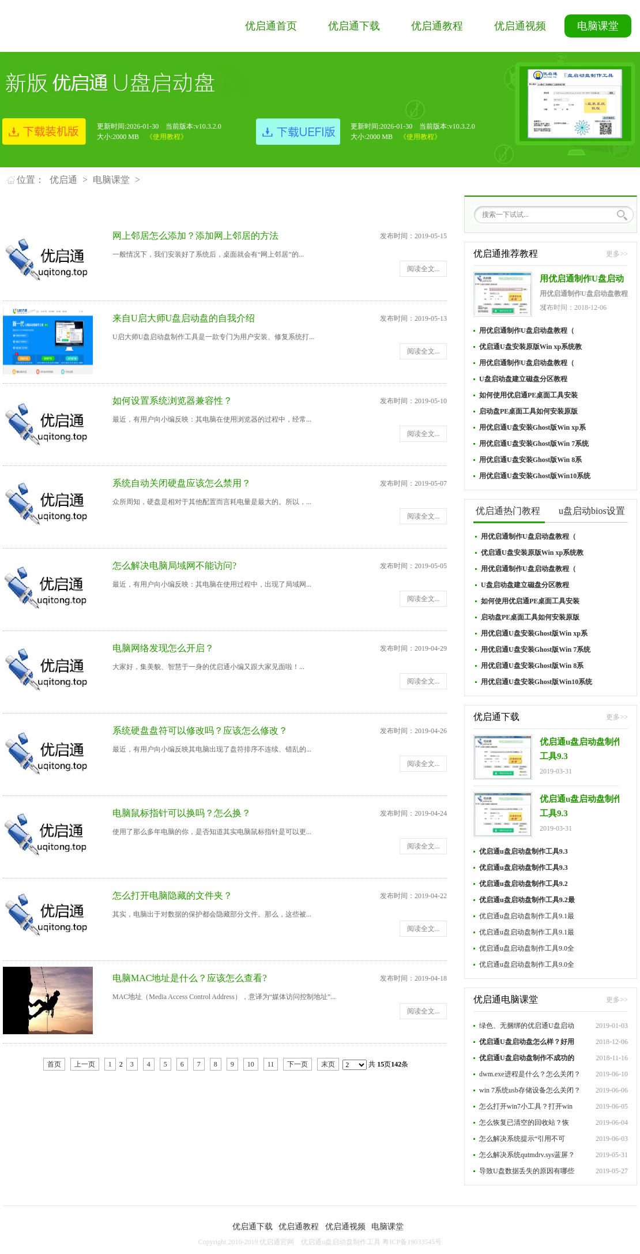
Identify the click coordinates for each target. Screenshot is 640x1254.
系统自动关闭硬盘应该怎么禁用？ (181, 483)
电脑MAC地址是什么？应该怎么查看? (189, 978)
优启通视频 (520, 26)
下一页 (297, 1064)
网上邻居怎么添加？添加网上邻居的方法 (195, 236)
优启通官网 (276, 1242)
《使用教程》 (166, 137)
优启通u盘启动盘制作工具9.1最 (526, 916)
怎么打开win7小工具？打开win (526, 1106)
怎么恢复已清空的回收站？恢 (524, 1122)
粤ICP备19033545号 (412, 1242)
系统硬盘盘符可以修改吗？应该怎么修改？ (200, 730)
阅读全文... (423, 269)
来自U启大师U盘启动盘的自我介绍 (183, 318)
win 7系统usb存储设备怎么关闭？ (530, 1090)
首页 (54, 1064)
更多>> (617, 254)
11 (271, 1064)
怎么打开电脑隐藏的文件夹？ (172, 895)
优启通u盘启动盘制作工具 (341, 1242)
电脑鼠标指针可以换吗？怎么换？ (181, 813)
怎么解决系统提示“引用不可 (522, 1139)
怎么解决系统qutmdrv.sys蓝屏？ (527, 1155)
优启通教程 (437, 26)
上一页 (84, 1064)
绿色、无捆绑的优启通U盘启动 (526, 1026)
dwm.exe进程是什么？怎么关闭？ (530, 1074)
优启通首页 (271, 26)
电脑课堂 (598, 26)
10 (250, 1064)
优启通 (63, 180)
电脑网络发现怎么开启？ (163, 648)
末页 (328, 1064)
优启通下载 (354, 26)
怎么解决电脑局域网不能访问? (174, 565)
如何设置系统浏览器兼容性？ (172, 401)
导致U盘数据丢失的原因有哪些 (526, 1171)
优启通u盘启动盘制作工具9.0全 (526, 948)
